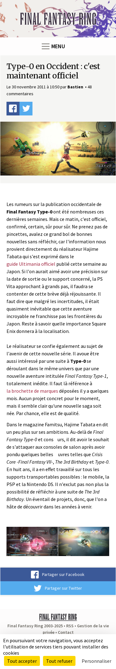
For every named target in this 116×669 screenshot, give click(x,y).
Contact (66, 632)
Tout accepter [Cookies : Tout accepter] (22, 661)
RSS (70, 626)
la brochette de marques (32, 391)
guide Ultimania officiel (30, 264)
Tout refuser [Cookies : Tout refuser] (59, 661)
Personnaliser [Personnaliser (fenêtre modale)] (96, 661)
